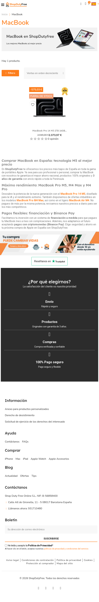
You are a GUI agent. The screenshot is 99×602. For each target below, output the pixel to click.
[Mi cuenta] (85, 4)
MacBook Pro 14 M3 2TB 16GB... (49, 130)
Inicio (5, 14)
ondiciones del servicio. (78, 549)
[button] (80, 3)
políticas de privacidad (54, 549)
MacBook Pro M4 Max (30, 200)
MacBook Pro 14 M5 (73, 193)
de (40, 545)
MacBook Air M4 (79, 200)
